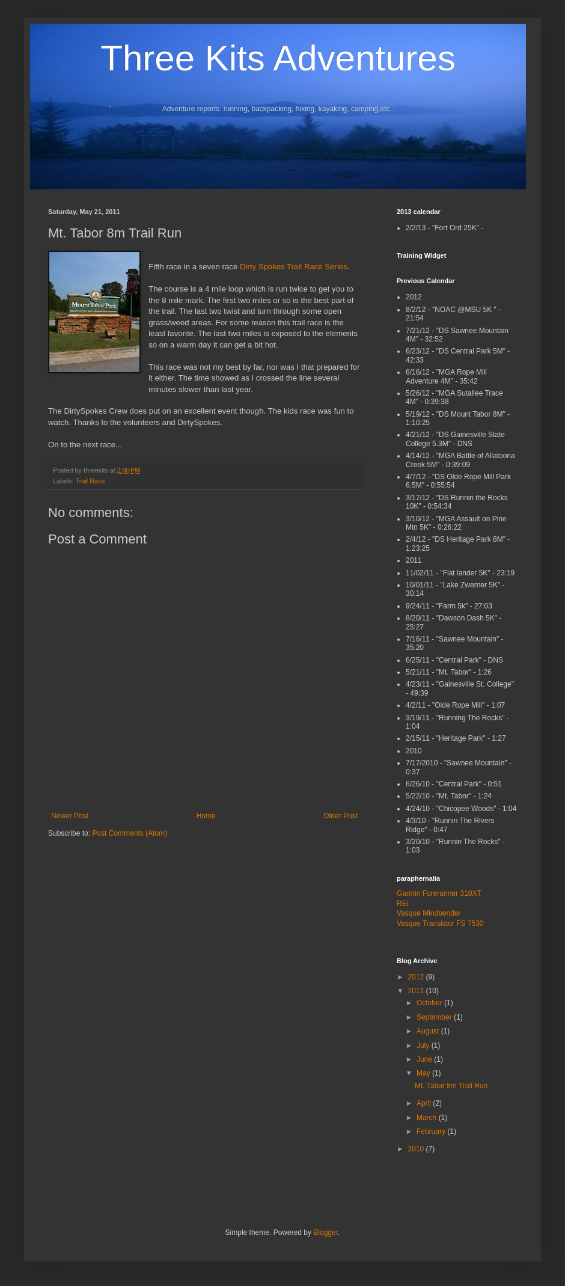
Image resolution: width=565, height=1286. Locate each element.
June (425, 1059)
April (425, 1103)
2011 (417, 991)
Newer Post (69, 816)
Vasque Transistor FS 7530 (440, 923)
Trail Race (90, 481)
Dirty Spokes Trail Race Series (293, 266)
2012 (417, 977)
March (428, 1117)
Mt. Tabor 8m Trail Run (451, 1086)
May (424, 1073)
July (424, 1045)
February (432, 1131)
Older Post (340, 816)
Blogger (325, 1232)
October (430, 1003)
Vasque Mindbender (429, 913)
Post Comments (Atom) (129, 833)
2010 (417, 1149)
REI (403, 903)
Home (206, 816)
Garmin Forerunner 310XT (439, 893)
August (429, 1031)
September (435, 1017)
